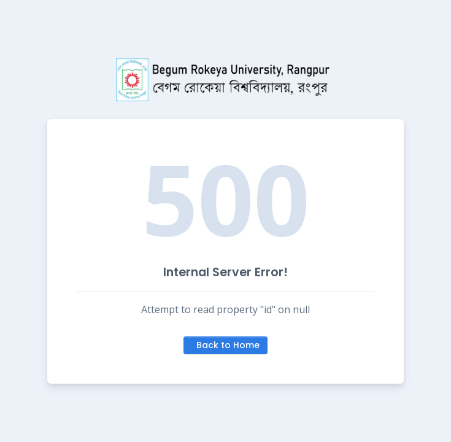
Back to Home (228, 345)
